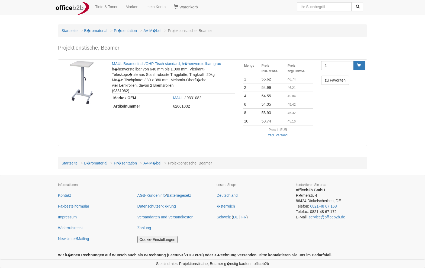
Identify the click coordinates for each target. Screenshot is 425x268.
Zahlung (144, 228)
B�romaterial (95, 30)
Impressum (67, 217)
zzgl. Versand (278, 135)
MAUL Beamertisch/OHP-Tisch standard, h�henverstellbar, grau (166, 64)
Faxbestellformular (73, 206)
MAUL (178, 98)
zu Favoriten (335, 80)
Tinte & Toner (106, 7)
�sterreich (226, 206)
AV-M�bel (152, 30)
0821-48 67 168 (323, 206)
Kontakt (64, 195)
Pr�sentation (125, 30)
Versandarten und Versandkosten (165, 217)
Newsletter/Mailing (73, 239)
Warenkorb (186, 6)
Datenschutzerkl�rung (156, 206)
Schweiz (224, 217)
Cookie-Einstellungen (157, 239)
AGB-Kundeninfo (151, 195)
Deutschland (227, 195)
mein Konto (156, 7)
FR (244, 217)
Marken (132, 7)
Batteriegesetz (179, 195)
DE (235, 217)
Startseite (70, 30)
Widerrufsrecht (70, 228)
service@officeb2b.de (327, 217)
